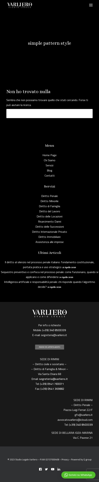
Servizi (49, 165)
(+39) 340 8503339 (81, 424)
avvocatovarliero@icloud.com (75, 419)
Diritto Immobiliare (49, 236)
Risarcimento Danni (49, 221)
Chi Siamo (49, 160)
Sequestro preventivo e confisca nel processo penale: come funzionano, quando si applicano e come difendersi (49, 274)
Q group (87, 459)
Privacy (65, 459)
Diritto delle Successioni (49, 226)
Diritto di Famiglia (49, 206)
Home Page (49, 155)
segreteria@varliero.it (54, 335)
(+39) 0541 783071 (52, 383)
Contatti (50, 175)
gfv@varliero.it (84, 414)
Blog (49, 170)
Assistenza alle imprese (50, 242)
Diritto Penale (49, 196)
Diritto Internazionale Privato (49, 231)
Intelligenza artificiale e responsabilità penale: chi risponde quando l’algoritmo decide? (49, 284)
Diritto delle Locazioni (49, 216)
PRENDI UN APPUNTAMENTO (49, 347)
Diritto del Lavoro (49, 211)
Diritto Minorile (49, 201)
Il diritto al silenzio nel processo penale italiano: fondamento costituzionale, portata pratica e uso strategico (49, 264)
